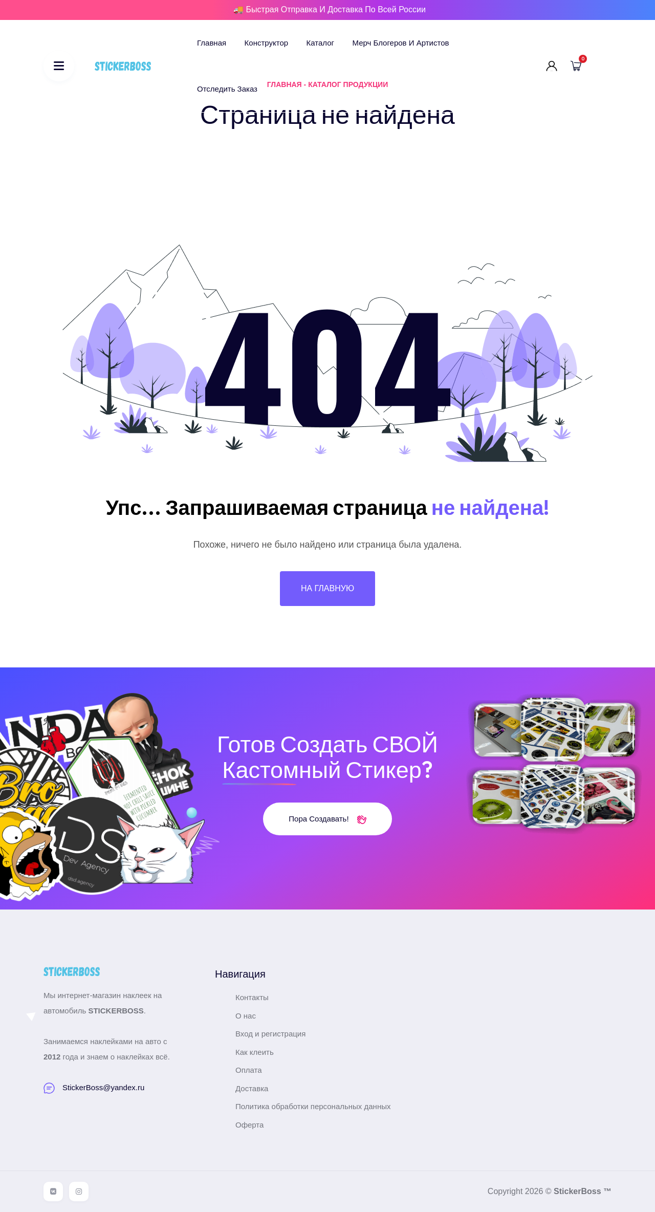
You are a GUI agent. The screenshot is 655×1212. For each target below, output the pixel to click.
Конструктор (267, 42)
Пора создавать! (327, 818)
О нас (245, 1015)
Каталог (321, 42)
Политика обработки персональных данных (312, 1106)
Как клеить (254, 1052)
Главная (211, 42)
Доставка (251, 1088)
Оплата (248, 1070)
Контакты (252, 997)
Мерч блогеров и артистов (401, 42)
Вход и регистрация (270, 1033)
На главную (327, 588)
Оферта (249, 1124)
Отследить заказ (227, 88)
